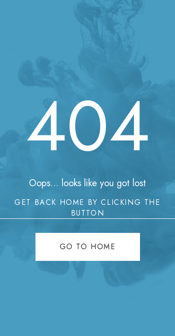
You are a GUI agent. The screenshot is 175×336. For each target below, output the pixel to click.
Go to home (88, 246)
